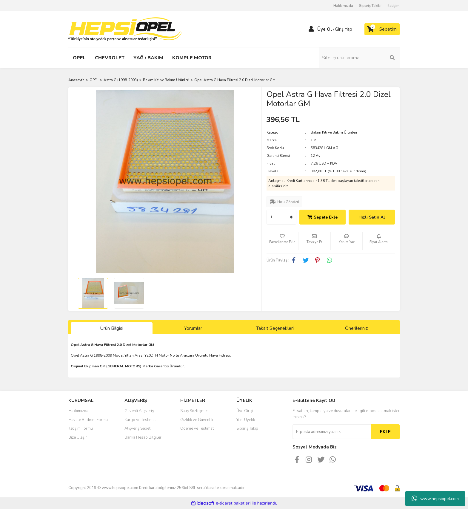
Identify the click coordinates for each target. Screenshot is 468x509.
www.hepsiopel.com (435, 498)
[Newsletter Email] (331, 431)
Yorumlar (193, 328)
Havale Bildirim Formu (88, 420)
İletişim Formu (80, 428)
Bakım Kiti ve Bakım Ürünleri (334, 132)
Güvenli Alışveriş (139, 411)
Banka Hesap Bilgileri (143, 437)
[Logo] (125, 29)
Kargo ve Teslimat (140, 420)
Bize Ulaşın (77, 437)
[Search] (359, 57)
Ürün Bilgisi (111, 328)
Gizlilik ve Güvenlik (196, 420)
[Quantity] (281, 217)
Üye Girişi (244, 411)
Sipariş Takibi (370, 5)
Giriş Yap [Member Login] (343, 29)
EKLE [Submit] (385, 432)
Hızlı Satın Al (371, 217)
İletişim (393, 5)
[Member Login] (311, 29)
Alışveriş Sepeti (137, 428)
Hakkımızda (343, 5)
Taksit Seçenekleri (275, 328)
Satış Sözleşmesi (195, 411)
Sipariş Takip (247, 428)
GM (313, 140)
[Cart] (382, 29)
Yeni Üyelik (245, 420)
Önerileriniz (356, 328)
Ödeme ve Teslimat (197, 428)
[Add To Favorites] (282, 241)
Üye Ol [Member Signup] (324, 29)
